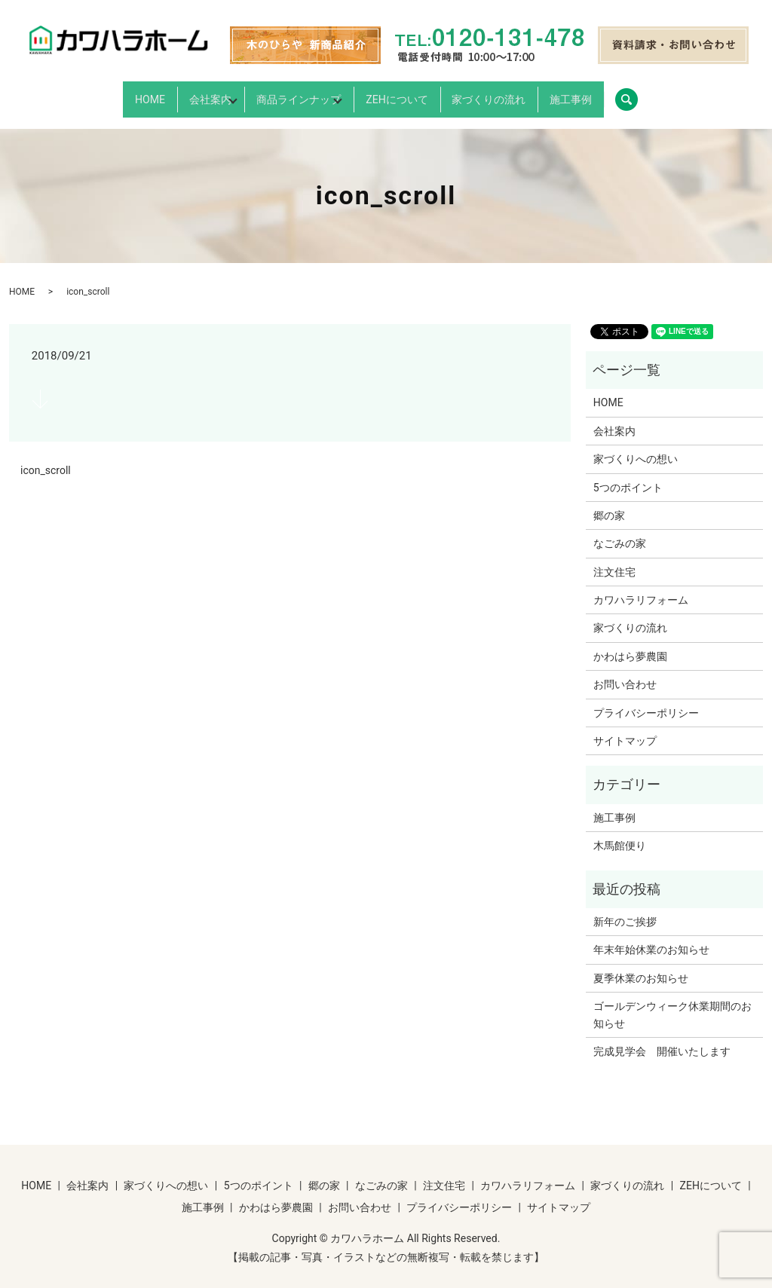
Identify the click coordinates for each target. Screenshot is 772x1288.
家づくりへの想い (635, 446)
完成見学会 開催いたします (662, 1039)
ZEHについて (419, 93)
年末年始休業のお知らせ (651, 938)
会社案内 (159, 93)
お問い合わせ (625, 671)
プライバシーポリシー (646, 700)
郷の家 (609, 503)
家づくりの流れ (537, 93)
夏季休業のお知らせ (640, 965)
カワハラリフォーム (640, 587)
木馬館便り (619, 833)
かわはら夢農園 (630, 644)
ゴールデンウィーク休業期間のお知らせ (672, 1001)
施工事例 (644, 93)
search (723, 93)
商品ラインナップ (284, 93)
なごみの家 (619, 531)
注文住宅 (614, 559)
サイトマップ (625, 728)
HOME (76, 93)
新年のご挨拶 (625, 909)
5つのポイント (628, 475)
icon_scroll (45, 458)
